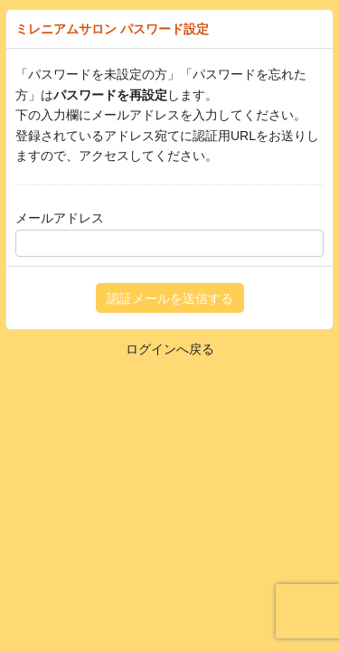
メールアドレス (59, 218)
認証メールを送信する (170, 298)
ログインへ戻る (170, 349)
